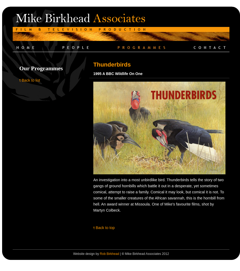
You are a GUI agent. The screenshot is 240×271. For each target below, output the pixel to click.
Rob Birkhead (109, 254)
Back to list (31, 80)
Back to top (105, 228)
